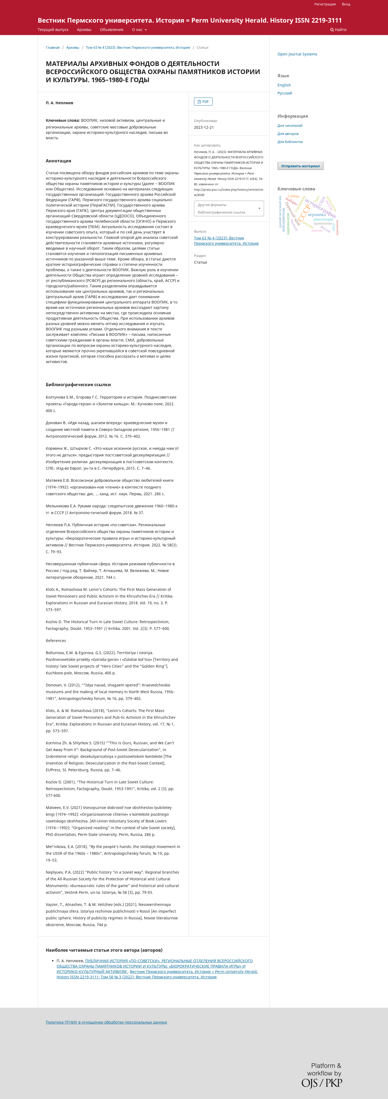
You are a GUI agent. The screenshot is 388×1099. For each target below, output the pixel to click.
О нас (138, 29)
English (284, 85)
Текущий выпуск (53, 29)
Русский (285, 93)
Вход (346, 4)
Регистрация (325, 4)
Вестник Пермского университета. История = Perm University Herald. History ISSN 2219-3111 (190, 20)
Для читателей (290, 125)
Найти (338, 29)
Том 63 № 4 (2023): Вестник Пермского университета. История (138, 47)
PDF (205, 101)
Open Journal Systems (297, 54)
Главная (53, 47)
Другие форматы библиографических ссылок (221, 208)
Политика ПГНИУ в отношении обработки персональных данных (106, 1022)
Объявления (111, 29)
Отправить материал (300, 165)
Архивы (84, 29)
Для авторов (288, 133)
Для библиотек (290, 141)
